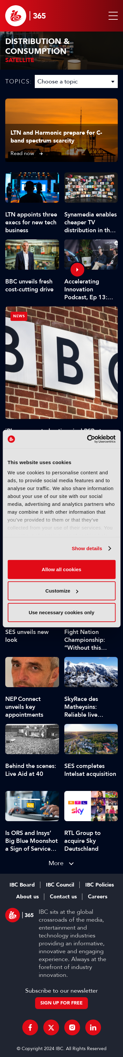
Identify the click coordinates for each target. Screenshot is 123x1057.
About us (27, 896)
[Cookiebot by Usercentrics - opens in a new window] (87, 439)
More (56, 863)
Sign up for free (61, 1003)
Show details (87, 548)
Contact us (63, 896)
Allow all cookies (61, 569)
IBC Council (60, 884)
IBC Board (22, 884)
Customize (61, 591)
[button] (112, 16)
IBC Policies (99, 884)
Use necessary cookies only (61, 612)
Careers (97, 896)
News (19, 316)
